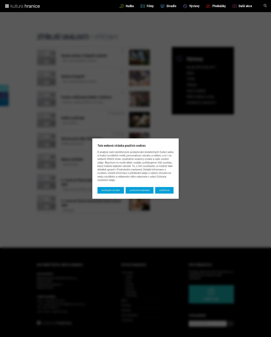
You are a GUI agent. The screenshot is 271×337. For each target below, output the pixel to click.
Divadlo (168, 6)
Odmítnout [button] (164, 190)
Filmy (147, 6)
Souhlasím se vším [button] (110, 190)
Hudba (126, 6)
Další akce (242, 6)
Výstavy (191, 6)
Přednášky (216, 6)
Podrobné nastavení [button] (140, 190)
